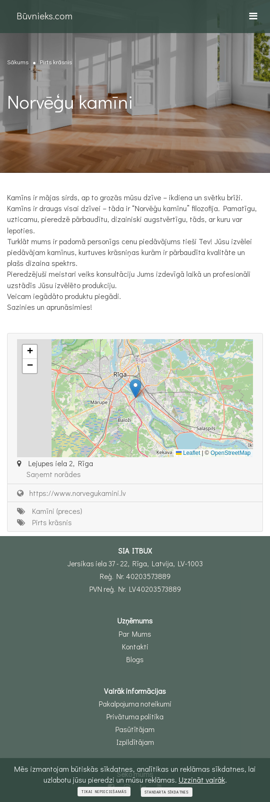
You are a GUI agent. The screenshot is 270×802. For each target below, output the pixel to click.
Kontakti (135, 646)
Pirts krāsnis (56, 62)
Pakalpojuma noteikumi (135, 703)
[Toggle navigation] (253, 16)
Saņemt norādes (53, 474)
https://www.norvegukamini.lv (71, 493)
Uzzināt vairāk (202, 780)
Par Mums (135, 634)
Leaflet (188, 453)
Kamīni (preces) (49, 511)
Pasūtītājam (135, 729)
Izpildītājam (135, 742)
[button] (135, 388)
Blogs (135, 659)
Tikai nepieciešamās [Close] (103, 791)
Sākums (17, 62)
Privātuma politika (135, 716)
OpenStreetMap (230, 453)
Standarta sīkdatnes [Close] (167, 792)
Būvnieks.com (44, 15)
